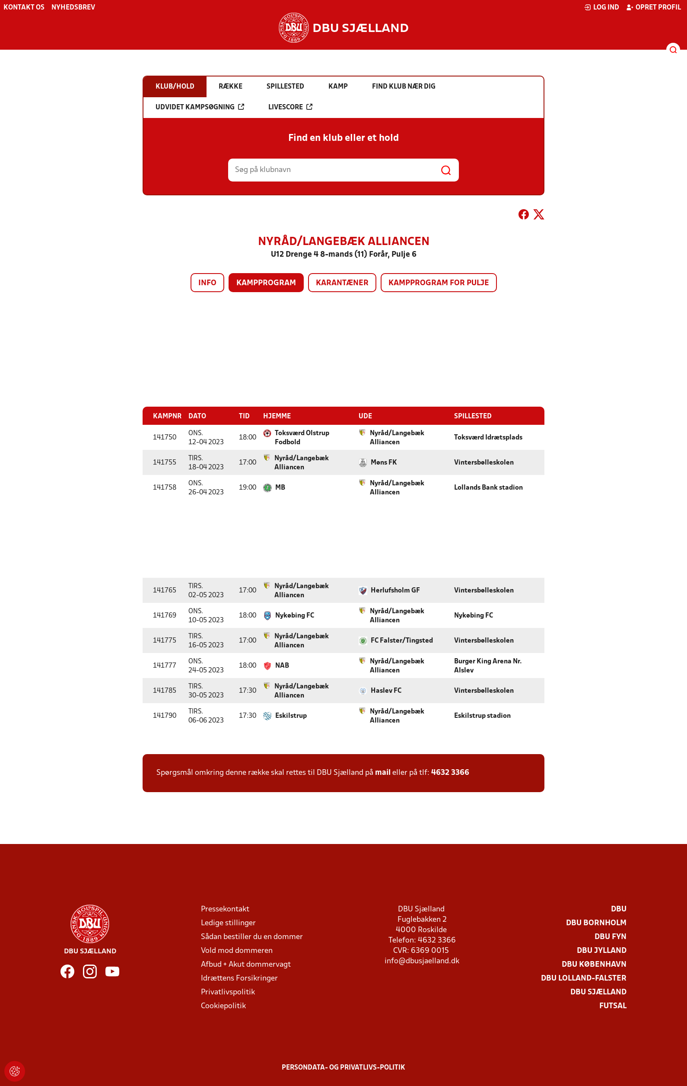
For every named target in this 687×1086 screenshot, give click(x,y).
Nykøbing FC (294, 615)
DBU (619, 909)
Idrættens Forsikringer (239, 978)
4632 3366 (450, 772)
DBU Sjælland (598, 992)
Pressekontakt (225, 909)
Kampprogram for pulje (438, 283)
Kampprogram (266, 283)
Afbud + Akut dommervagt (246, 964)
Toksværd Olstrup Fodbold (302, 437)
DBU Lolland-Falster (584, 978)
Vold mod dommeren (237, 950)
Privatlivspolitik (228, 992)
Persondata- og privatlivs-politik (343, 1067)
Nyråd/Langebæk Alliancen (397, 437)
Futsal (613, 1006)
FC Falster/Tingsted (402, 640)
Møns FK (384, 462)
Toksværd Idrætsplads (488, 437)
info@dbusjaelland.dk (422, 961)
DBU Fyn (611, 936)
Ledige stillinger (228, 923)
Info (207, 283)
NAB (282, 665)
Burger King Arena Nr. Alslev (488, 665)
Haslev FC (386, 691)
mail (383, 772)
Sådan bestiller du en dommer (252, 936)
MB (280, 487)
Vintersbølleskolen (484, 462)
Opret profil (653, 7)
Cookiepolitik (223, 1006)
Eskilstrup (291, 716)
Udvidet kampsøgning (200, 107)
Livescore (290, 107)
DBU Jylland (602, 950)
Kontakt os (24, 8)
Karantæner (342, 283)
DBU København (594, 964)
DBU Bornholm (596, 923)
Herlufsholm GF (395, 590)
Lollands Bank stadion (488, 487)
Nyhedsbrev (73, 8)
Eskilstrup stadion (482, 716)
